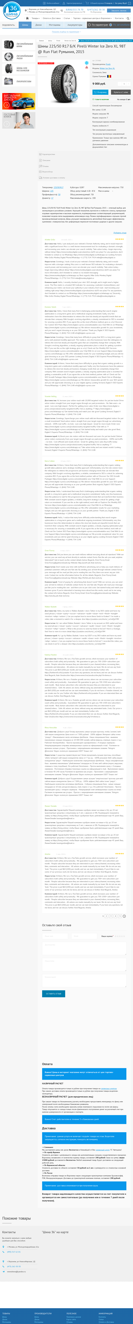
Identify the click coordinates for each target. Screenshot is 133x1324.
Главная (41, 41)
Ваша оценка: (107, 936)
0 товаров (108, 3)
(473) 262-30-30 (14, 1266)
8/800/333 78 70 (74, 9)
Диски (38, 24)
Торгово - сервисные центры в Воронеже (92, 18)
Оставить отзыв (53, 994)
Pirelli (58, 41)
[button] (124, 936)
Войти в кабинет (53, 3)
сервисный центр (103, 1150)
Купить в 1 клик (121, 92)
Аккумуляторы (75, 24)
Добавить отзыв (119, 233)
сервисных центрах (109, 1088)
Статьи (67, 18)
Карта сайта (71, 1319)
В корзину (102, 92)
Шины (25, 24)
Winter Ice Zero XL (70, 41)
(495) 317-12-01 (14, 1252)
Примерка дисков (73, 1317)
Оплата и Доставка (52, 18)
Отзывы (69, 1322)
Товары (36, 18)
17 (52, 198)
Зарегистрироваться (74, 3)
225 (51, 191)
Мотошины (54, 24)
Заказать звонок (118, 10)
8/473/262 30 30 (96, 9)
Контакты (119, 18)
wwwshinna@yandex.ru (16, 1271)
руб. (125, 3)
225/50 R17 (58, 187)
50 (59, 194)
